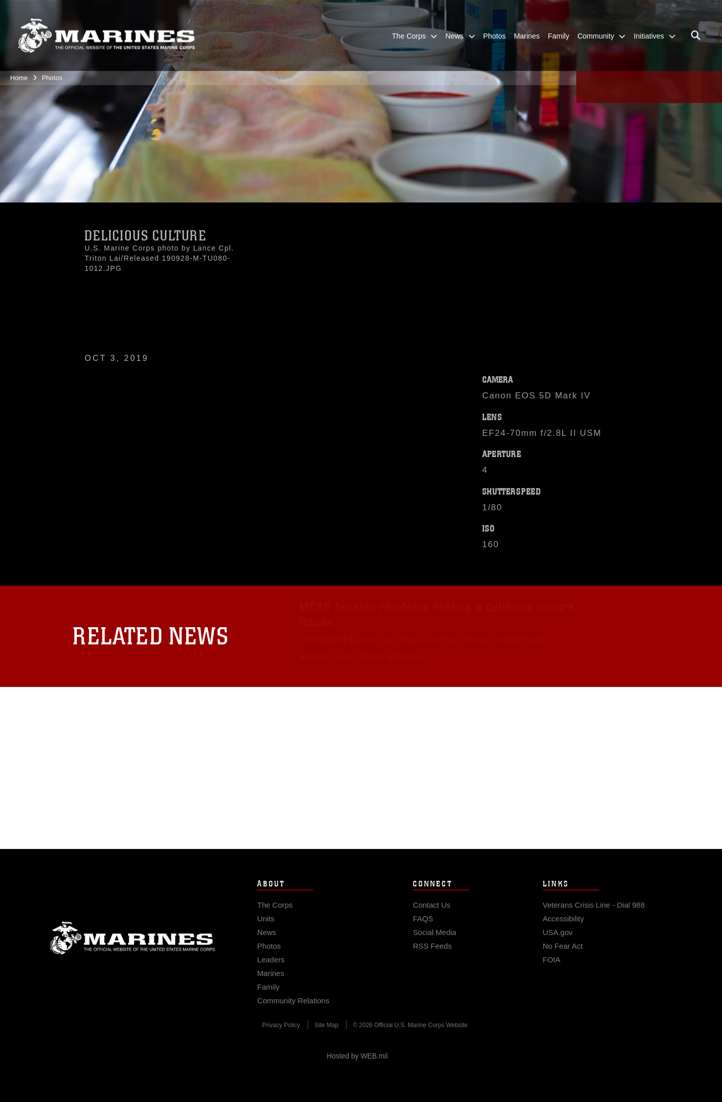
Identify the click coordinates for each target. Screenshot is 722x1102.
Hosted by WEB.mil (357, 1056)
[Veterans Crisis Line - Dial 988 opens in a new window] (594, 912)
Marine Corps (133, 945)
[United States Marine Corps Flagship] (106, 30)
